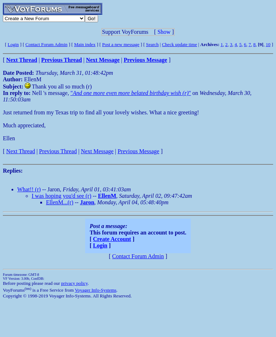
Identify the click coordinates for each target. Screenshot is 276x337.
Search (152, 44)
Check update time (179, 44)
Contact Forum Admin (47, 44)
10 (268, 44)
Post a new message (120, 44)
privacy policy (74, 283)
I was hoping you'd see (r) (61, 196)
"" (130, 93)
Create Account (112, 239)
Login (13, 44)
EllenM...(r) (59, 202)
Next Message (97, 151)
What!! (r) (29, 189)
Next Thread (20, 151)
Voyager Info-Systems (95, 290)
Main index (85, 44)
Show (163, 32)
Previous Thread (58, 151)
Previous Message (138, 151)
